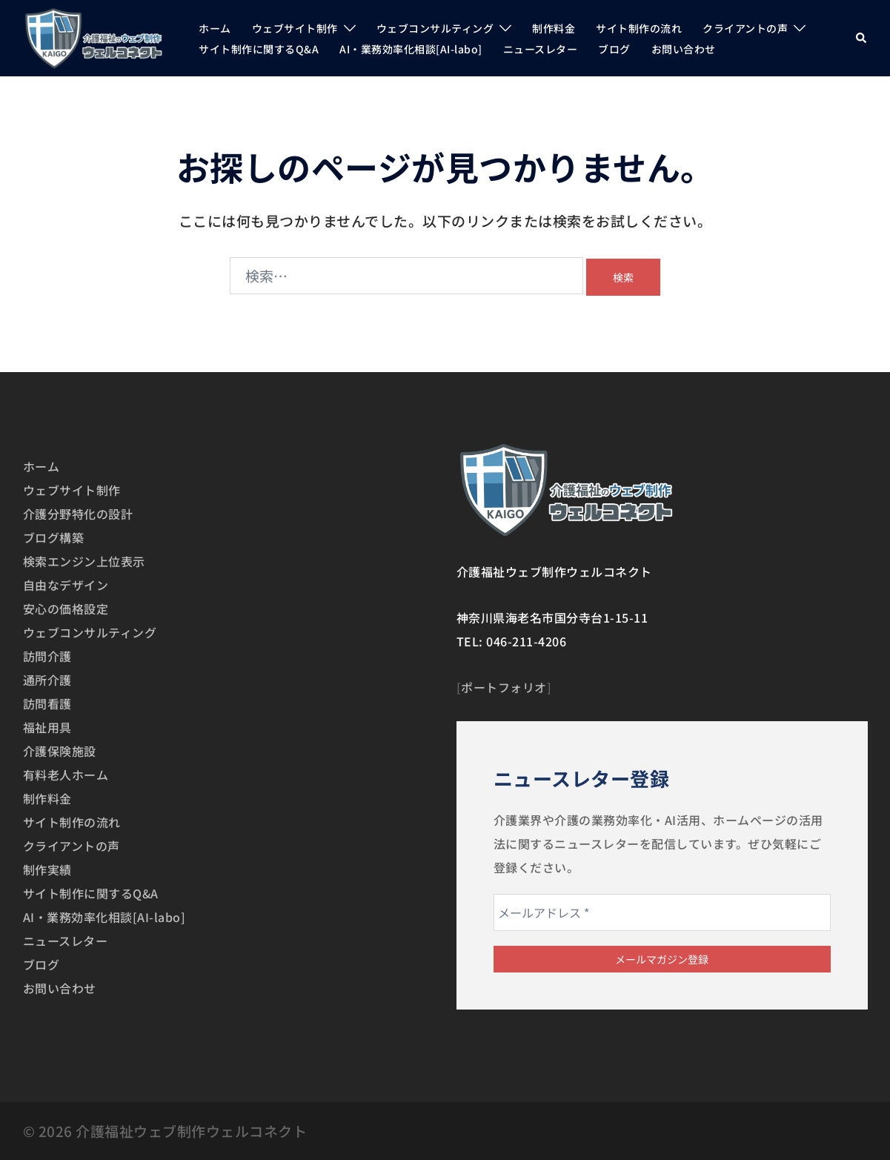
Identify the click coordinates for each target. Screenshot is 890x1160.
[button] (862, 38)
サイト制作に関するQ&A (259, 49)
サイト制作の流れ (639, 28)
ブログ (614, 49)
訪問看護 (47, 703)
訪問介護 (47, 656)
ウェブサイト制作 (295, 28)
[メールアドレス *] (662, 912)
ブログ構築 (53, 537)
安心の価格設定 (66, 608)
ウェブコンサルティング (435, 28)
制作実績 (47, 869)
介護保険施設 (59, 751)
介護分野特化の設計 (78, 514)
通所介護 (47, 680)
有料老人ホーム (66, 774)
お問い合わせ (683, 49)
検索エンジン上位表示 (84, 561)
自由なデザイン (66, 585)
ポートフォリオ (504, 687)
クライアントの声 (745, 28)
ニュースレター (540, 49)
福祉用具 (47, 727)
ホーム (215, 28)
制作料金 (553, 28)
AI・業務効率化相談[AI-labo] (410, 49)
